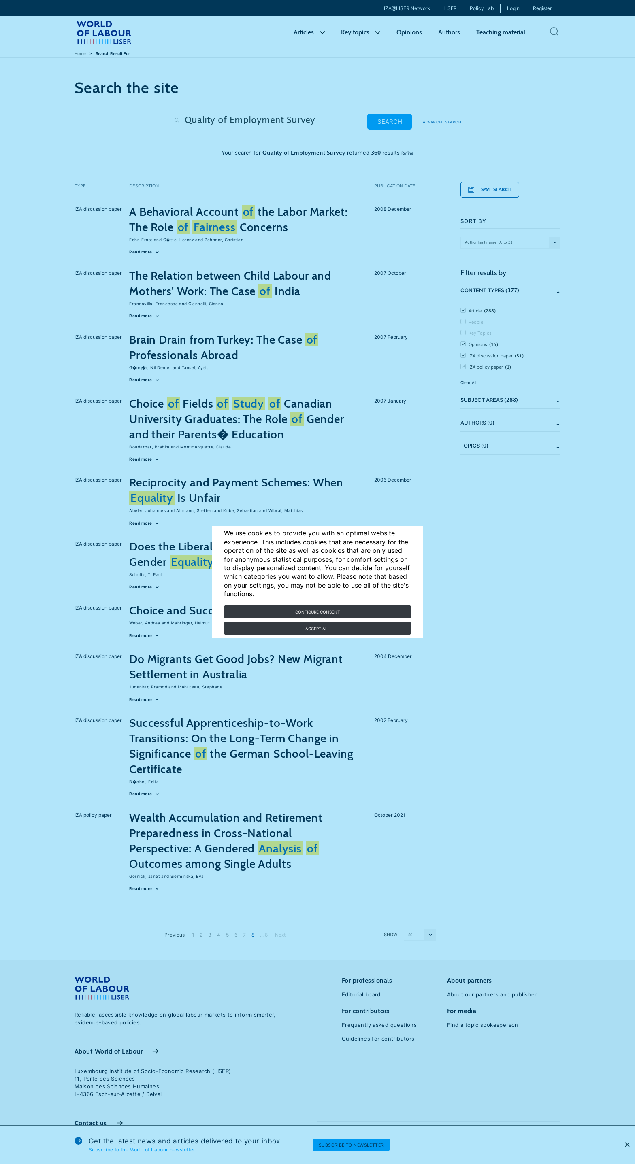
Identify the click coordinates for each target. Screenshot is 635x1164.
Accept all (317, 628)
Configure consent (317, 612)
